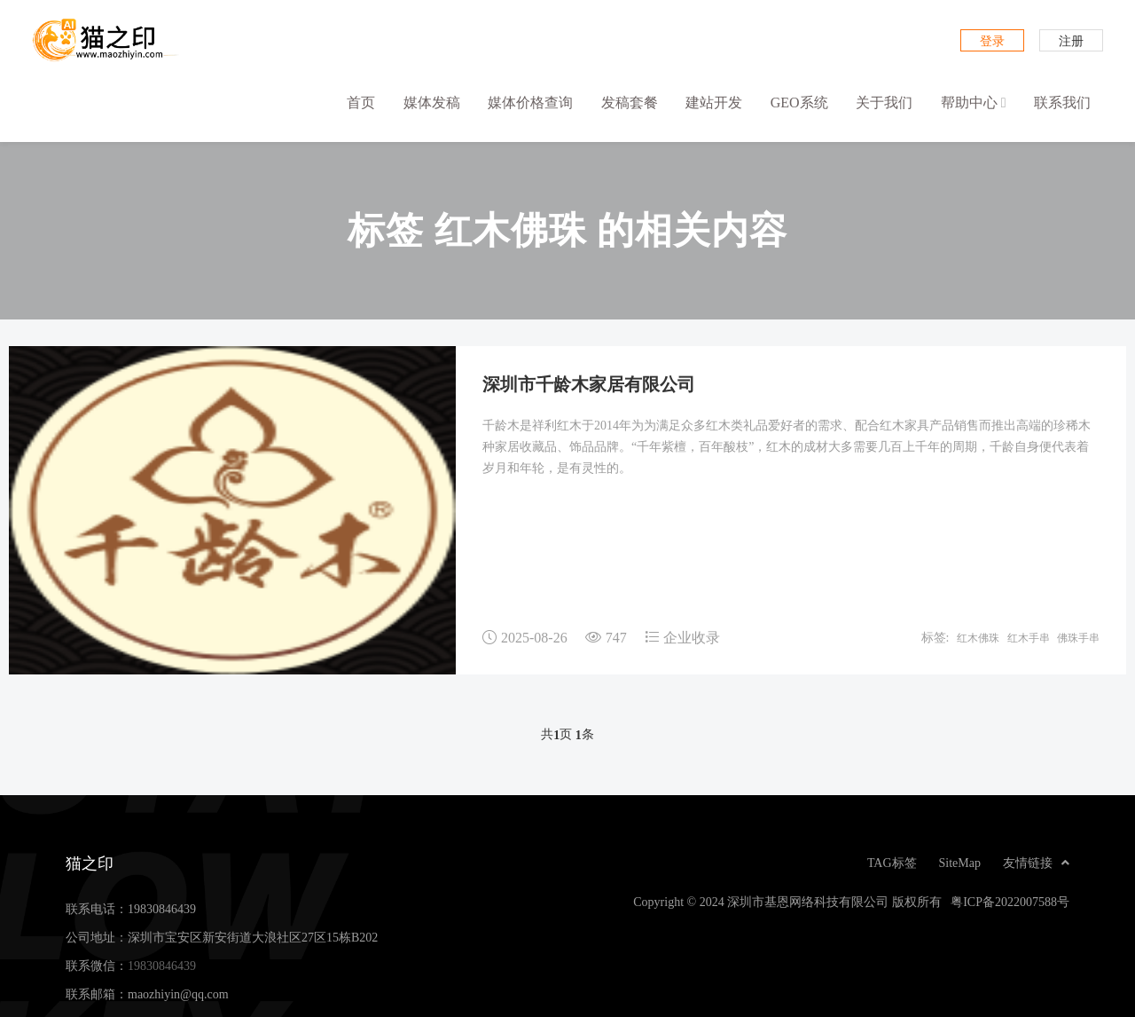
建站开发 (713, 102)
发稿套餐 (629, 102)
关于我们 (884, 102)
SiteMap (960, 862)
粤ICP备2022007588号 (1010, 901)
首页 (361, 102)
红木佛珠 (978, 637)
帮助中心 (973, 102)
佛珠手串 (1078, 637)
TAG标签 (892, 862)
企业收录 (691, 637)
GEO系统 (799, 102)
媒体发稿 (431, 102)
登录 (992, 41)
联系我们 (1062, 102)
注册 (1071, 41)
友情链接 (1036, 862)
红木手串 (1028, 637)
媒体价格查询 (530, 102)
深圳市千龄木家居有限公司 (588, 383)
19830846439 (162, 909)
